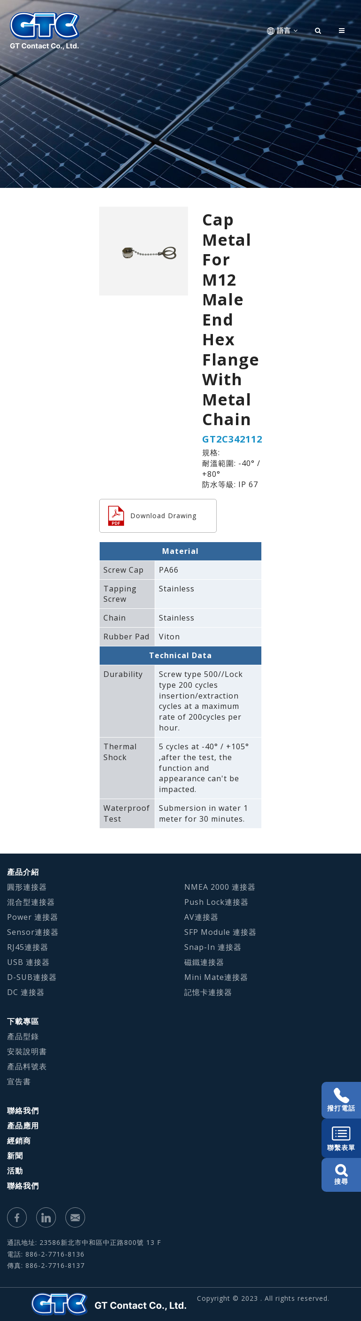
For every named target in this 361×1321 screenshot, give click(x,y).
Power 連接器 (32, 917)
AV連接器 (201, 917)
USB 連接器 (28, 962)
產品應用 (23, 1125)
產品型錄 (23, 1036)
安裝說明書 (27, 1051)
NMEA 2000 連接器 (220, 887)
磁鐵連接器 (204, 962)
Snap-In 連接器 (213, 947)
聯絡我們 (23, 1110)
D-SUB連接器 (32, 977)
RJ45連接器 (27, 947)
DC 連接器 (26, 992)
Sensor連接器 (33, 932)
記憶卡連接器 (208, 992)
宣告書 (19, 1081)
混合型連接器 (31, 902)
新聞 (15, 1155)
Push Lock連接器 (216, 902)
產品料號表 (27, 1066)
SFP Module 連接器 (220, 932)
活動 (15, 1171)
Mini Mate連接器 (216, 977)
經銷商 (19, 1140)
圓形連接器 (27, 887)
